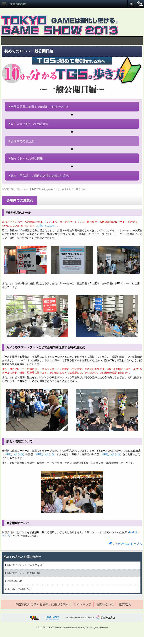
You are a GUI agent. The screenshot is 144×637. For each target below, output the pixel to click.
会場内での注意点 (21, 141)
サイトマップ (82, 604)
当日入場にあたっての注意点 (29, 124)
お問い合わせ (13, 581)
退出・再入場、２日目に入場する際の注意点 (39, 175)
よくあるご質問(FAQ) (18, 589)
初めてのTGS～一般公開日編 (22, 573)
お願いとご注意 (45, 225)
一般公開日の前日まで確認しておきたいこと (39, 106)
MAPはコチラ (14, 454)
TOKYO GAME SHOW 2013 (18, 4)
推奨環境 (125, 604)
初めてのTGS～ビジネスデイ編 (23, 565)
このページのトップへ (125, 543)
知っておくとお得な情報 (26, 158)
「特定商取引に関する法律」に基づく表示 (41, 604)
